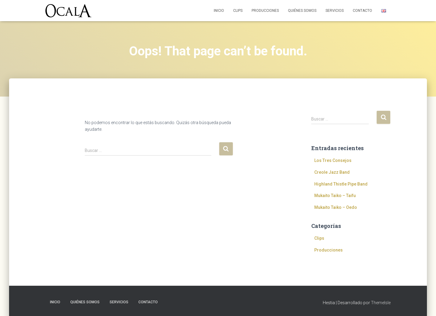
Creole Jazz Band (332, 172)
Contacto (362, 10)
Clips (238, 10)
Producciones (265, 10)
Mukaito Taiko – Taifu (335, 195)
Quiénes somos (302, 10)
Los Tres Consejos (333, 160)
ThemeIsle (381, 302)
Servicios (334, 10)
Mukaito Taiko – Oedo (335, 207)
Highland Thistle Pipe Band (341, 184)
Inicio (219, 10)
